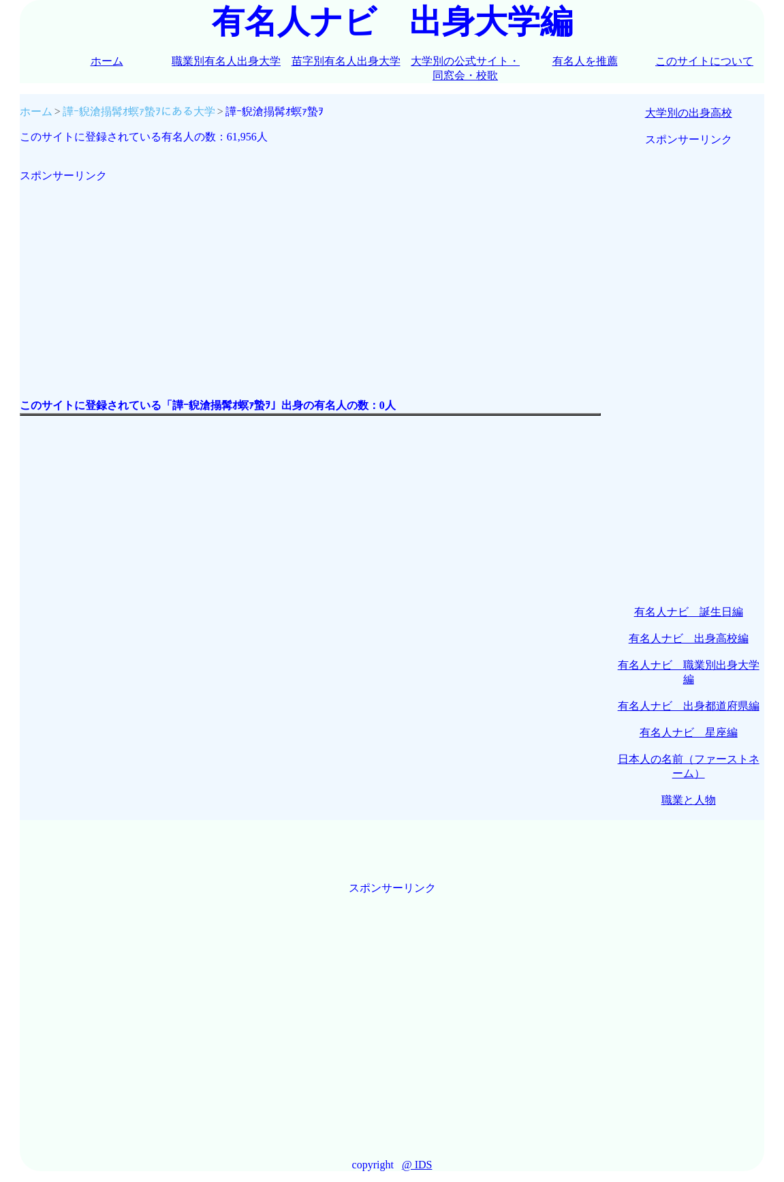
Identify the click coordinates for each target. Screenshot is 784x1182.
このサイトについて (704, 61)
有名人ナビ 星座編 (689, 732)
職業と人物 (688, 800)
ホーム (107, 61)
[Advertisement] (310, 278)
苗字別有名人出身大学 (346, 61)
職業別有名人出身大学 (226, 61)
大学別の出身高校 (688, 113)
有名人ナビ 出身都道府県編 (688, 706)
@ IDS (417, 1164)
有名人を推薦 (585, 61)
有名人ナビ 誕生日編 (688, 612)
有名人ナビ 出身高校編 (689, 638)
